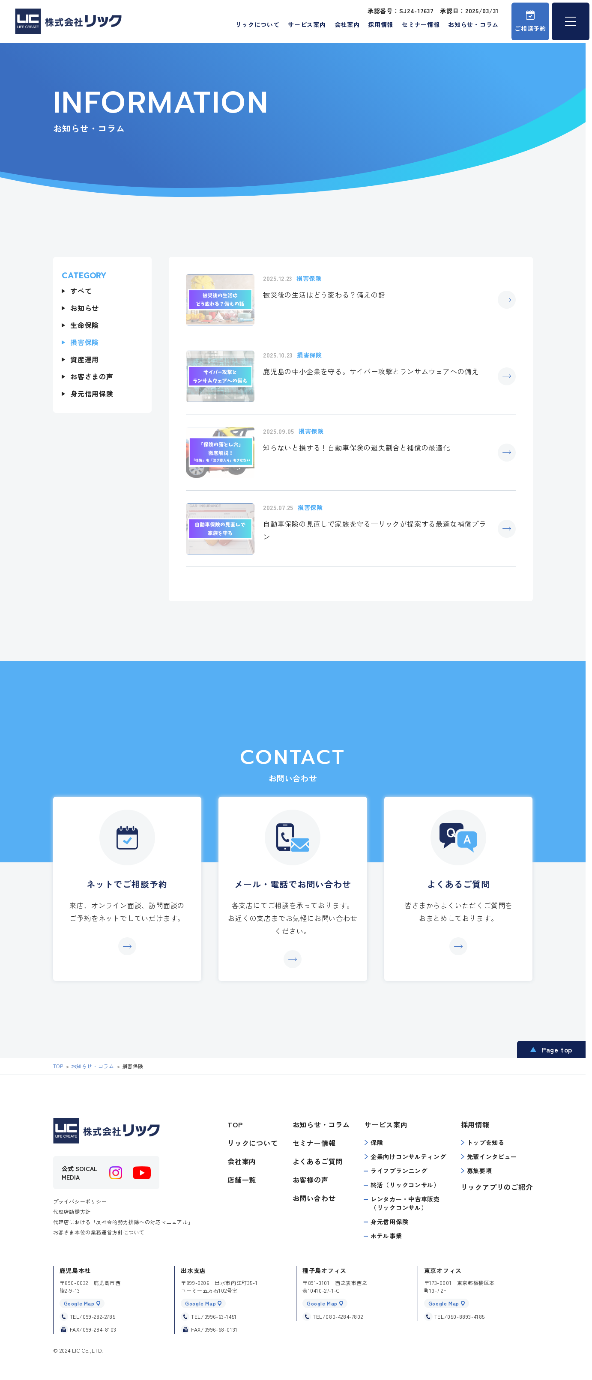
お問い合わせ (314, 1198)
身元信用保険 (92, 393)
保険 (374, 1142)
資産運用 (84, 359)
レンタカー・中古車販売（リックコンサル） (405, 1203)
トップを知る (483, 1142)
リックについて (257, 24)
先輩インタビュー (489, 1156)
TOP (234, 1124)
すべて (81, 291)
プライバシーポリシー (80, 1201)
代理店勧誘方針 (72, 1211)
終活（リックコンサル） (405, 1184)
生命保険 (84, 325)
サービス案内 (307, 24)
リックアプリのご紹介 (497, 1187)
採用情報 (380, 24)
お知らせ (84, 308)
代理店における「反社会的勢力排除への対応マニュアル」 (123, 1221)
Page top (556, 1049)
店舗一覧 (241, 1179)
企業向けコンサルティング (405, 1156)
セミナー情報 (421, 24)
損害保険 (84, 342)
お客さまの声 (92, 376)
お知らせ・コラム (473, 24)
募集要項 (476, 1170)
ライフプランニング (399, 1170)
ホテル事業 (386, 1235)
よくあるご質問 (318, 1161)
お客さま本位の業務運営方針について (99, 1232)
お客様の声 (311, 1179)
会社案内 (347, 24)
